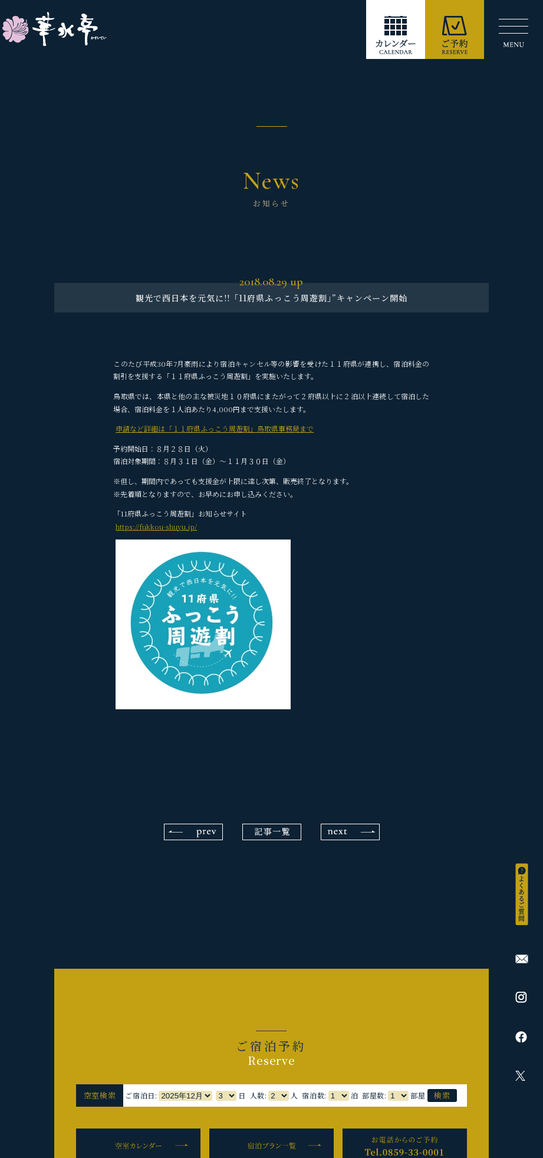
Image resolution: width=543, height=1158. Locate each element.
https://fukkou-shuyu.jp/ (156, 526)
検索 (442, 1095)
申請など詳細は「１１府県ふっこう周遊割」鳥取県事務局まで (215, 428)
